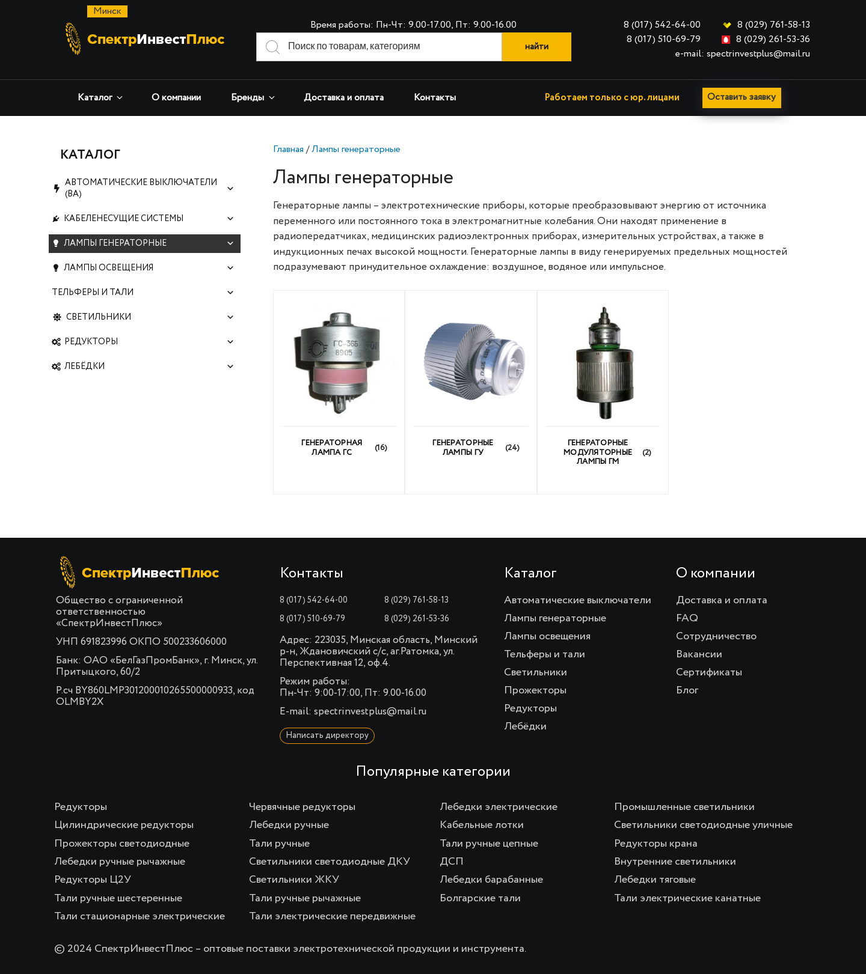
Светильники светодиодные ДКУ (329, 861)
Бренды (254, 98)
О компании (176, 98)
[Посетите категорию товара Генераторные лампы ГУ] (471, 387)
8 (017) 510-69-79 (664, 39)
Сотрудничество (716, 636)
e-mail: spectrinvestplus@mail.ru (742, 54)
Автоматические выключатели (577, 600)
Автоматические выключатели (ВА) (150, 188)
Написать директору (327, 735)
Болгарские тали (480, 898)
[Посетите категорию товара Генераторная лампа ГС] (339, 387)
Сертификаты (709, 672)
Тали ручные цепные (489, 843)
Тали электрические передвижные (332, 916)
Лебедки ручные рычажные (119, 861)
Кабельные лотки (482, 825)
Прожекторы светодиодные (121, 843)
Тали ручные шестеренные (118, 898)
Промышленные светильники (684, 807)
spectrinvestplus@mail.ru (370, 712)
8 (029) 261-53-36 (773, 39)
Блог (687, 690)
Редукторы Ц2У (92, 879)
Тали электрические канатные (687, 898)
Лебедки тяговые (655, 879)
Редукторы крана (656, 843)
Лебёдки (149, 367)
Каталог (101, 98)
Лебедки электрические (498, 807)
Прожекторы (535, 690)
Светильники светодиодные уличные (703, 825)
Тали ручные (279, 843)
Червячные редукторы (302, 807)
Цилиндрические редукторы (124, 825)
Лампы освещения (149, 268)
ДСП (452, 861)
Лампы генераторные (356, 149)
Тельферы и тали (143, 293)
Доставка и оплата (344, 98)
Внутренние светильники (675, 861)
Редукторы (149, 342)
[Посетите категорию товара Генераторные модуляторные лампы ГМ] (603, 392)
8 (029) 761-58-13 (773, 25)
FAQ (687, 618)
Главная (288, 149)
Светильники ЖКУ (294, 879)
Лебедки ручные (289, 825)
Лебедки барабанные (491, 879)
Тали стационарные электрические (139, 916)
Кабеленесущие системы (149, 219)
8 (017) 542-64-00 (662, 25)
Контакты (435, 98)
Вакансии (699, 654)
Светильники (150, 317)
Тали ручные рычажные (305, 898)
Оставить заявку (743, 98)
